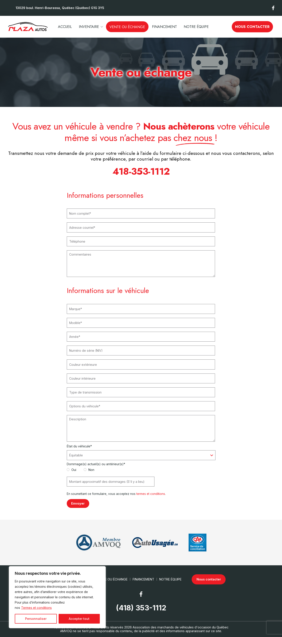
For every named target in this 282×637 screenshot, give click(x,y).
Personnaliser (35, 619)
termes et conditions (150, 494)
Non (89, 470)
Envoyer (78, 503)
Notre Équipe (196, 26)
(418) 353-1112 (141, 608)
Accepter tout (79, 619)
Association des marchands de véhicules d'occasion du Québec (180, 627)
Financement (164, 26)
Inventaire (89, 26)
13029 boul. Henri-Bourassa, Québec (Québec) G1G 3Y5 (60, 8)
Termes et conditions (36, 608)
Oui (71, 470)
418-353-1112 (141, 171)
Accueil (65, 26)
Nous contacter (252, 26)
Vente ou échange (127, 26)
